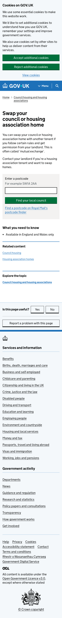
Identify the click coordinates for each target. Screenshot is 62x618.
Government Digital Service (20, 561)
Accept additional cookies (31, 58)
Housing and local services (20, 431)
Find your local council (31, 200)
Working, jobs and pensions (20, 458)
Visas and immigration (17, 451)
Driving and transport (16, 405)
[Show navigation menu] (43, 86)
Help (5, 542)
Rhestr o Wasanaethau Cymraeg (24, 556)
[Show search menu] (57, 86)
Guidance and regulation (19, 493)
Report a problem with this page (31, 323)
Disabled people (13, 398)
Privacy (17, 542)
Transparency (11, 513)
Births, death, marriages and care (25, 365)
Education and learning (18, 412)
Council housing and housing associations (30, 99)
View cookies (31, 75)
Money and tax (12, 438)
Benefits (8, 359)
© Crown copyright (31, 609)
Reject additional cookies (31, 67)
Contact (43, 547)
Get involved (10, 526)
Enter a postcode (16, 178)
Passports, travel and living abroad (25, 445)
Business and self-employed (21, 372)
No (54, 309)
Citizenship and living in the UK (23, 385)
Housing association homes (18, 259)
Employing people (14, 418)
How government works (18, 519)
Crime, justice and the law (19, 392)
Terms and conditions (16, 552)
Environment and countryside (22, 425)
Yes (39, 309)
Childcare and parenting (18, 378)
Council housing (11, 252)
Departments (11, 479)
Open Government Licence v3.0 (23, 578)
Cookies (30, 542)
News (6, 486)
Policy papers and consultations (24, 506)
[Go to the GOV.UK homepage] (15, 86)
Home (5, 97)
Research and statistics (18, 499)
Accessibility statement (18, 547)
